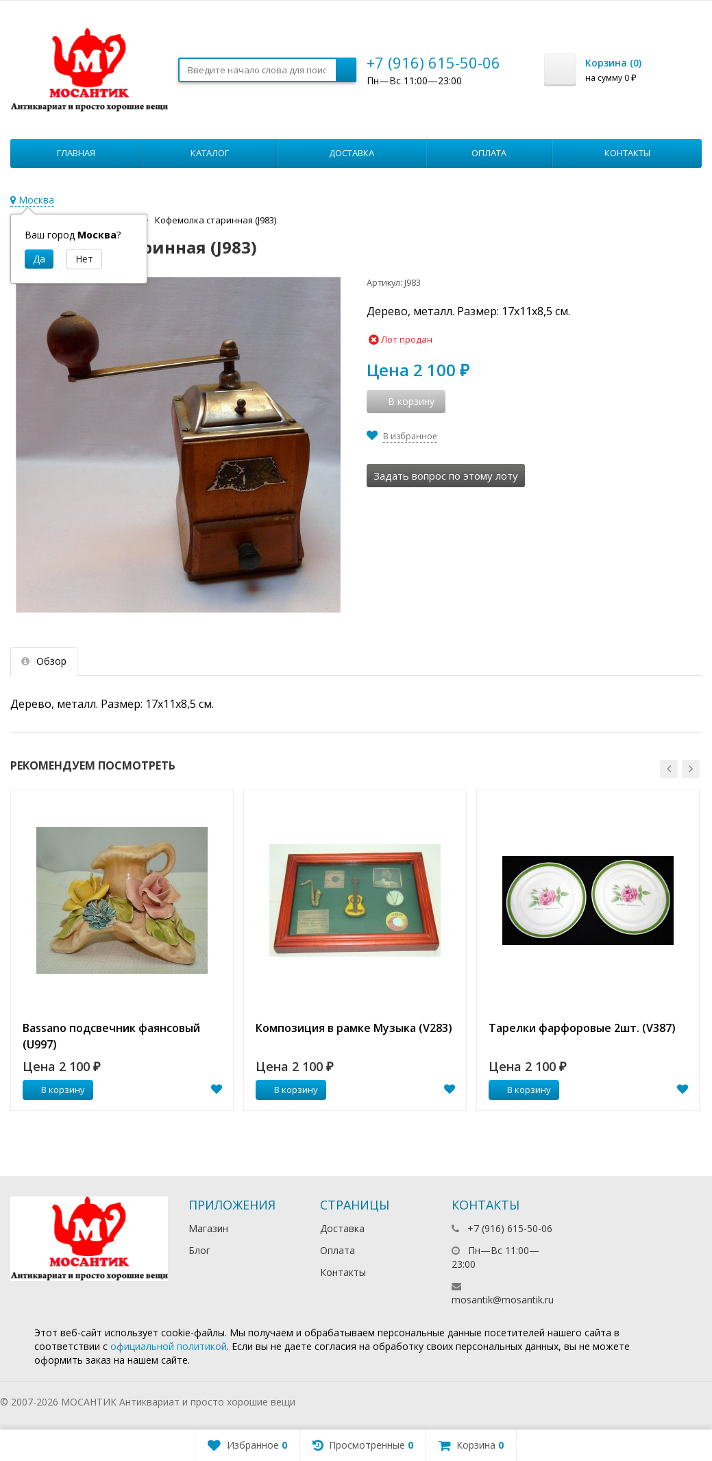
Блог (199, 1250)
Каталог (210, 153)
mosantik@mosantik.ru (503, 1299)
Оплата (488, 153)
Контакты (627, 153)
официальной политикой (168, 1346)
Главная (76, 153)
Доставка (351, 153)
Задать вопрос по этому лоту (445, 475)
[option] (121, 950)
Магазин (208, 1228)
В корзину (55, 1089)
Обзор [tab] (43, 660)
